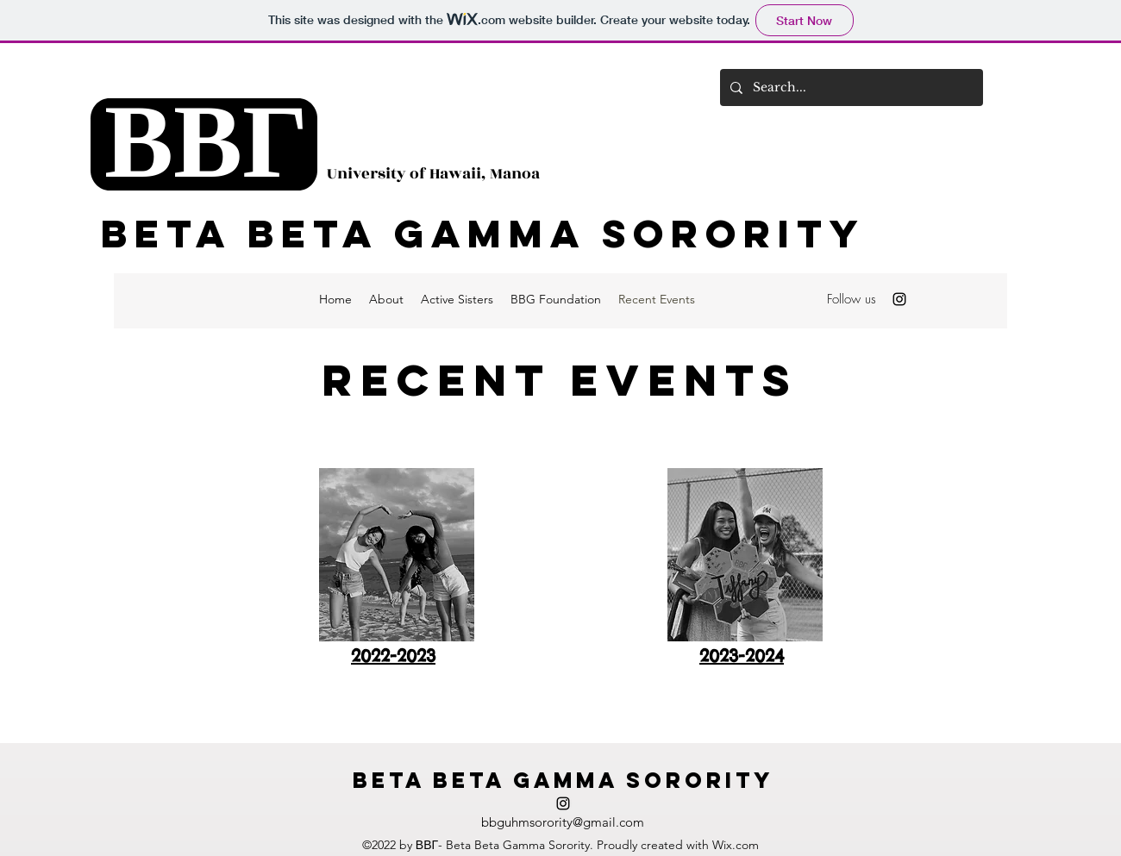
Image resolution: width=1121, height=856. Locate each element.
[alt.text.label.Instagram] (899, 299)
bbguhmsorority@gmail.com (562, 822)
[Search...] (850, 87)
